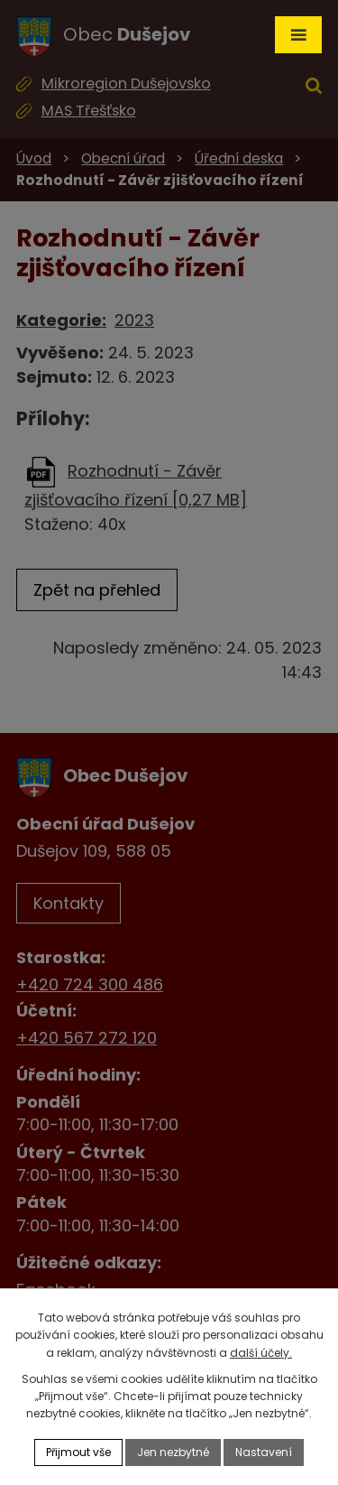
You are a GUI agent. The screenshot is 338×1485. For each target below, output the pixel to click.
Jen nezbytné (173, 1452)
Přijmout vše (78, 1452)
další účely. (261, 1352)
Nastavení (263, 1452)
